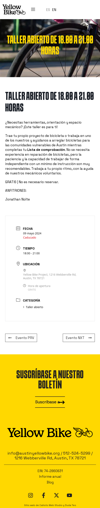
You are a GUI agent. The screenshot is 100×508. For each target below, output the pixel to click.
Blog (50, 482)
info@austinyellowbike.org (34, 453)
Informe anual (50, 476)
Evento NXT (79, 338)
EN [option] (54, 10)
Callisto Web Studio (50, 505)
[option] (54, 10)
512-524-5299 (76, 453)
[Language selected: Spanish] (52, 9)
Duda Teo (70, 505)
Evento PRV (21, 338)
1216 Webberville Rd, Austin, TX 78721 (50, 458)
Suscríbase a (47, 402)
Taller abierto (33, 307)
